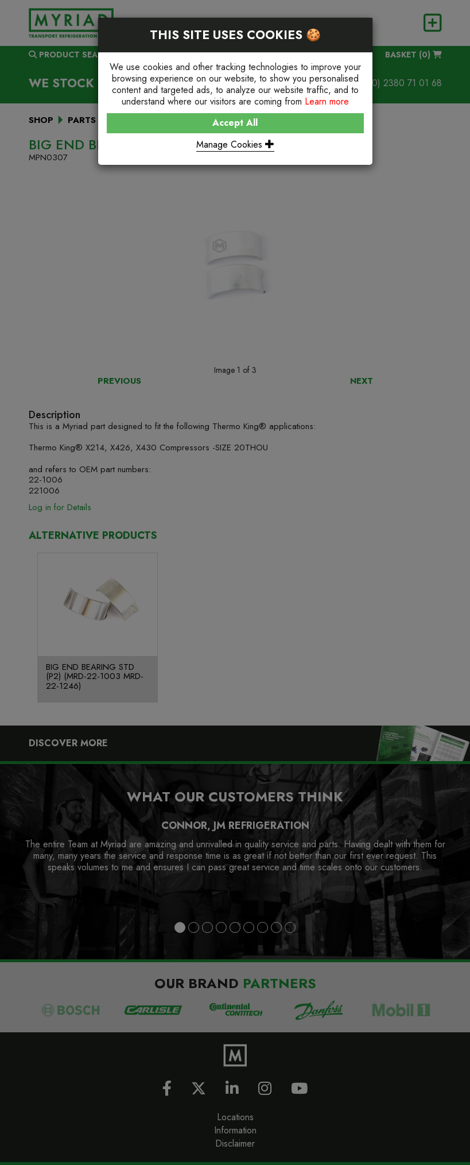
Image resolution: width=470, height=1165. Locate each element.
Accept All (235, 122)
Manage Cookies (235, 144)
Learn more (327, 101)
